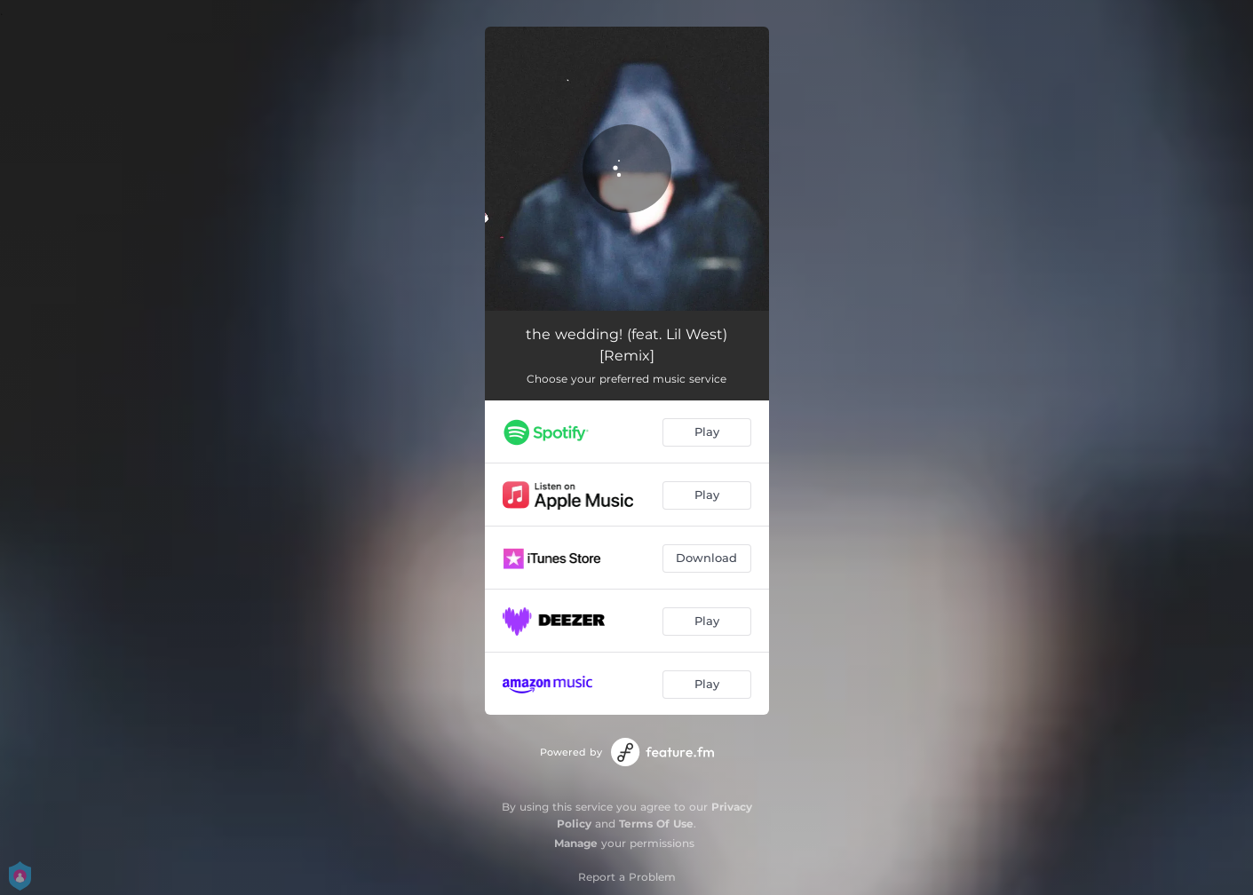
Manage (576, 843)
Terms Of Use (656, 823)
